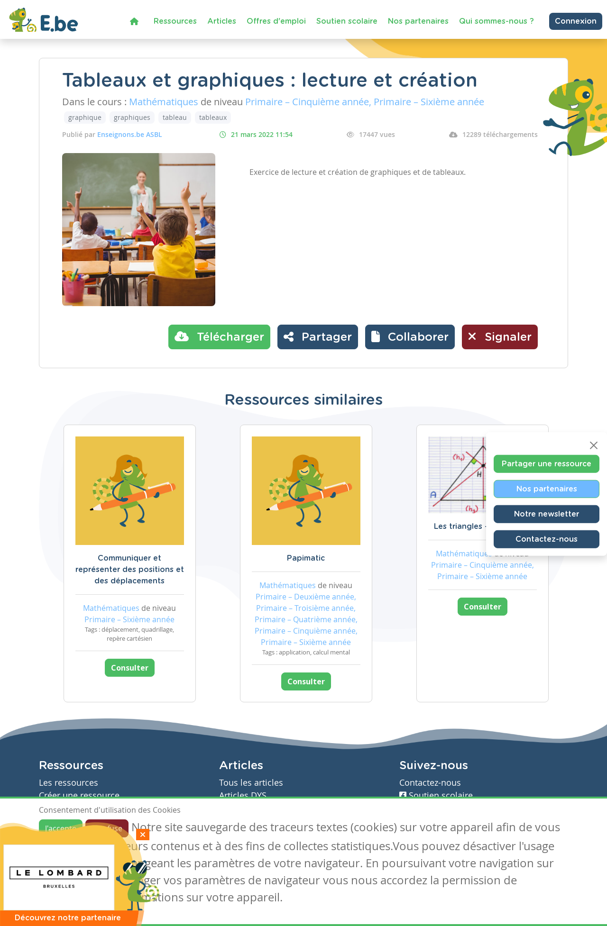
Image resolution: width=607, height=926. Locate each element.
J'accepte (60, 828)
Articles (221, 21)
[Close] (593, 445)
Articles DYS (243, 795)
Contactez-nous (546, 539)
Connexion (576, 21)
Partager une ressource (546, 464)
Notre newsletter (546, 514)
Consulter (129, 668)
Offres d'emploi (276, 21)
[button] (410, 337)
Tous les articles (251, 782)
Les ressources (68, 782)
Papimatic (306, 558)
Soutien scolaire (346, 21)
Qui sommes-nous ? (496, 21)
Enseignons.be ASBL (129, 134)
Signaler (500, 336)
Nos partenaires (418, 21)
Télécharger (219, 336)
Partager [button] (318, 336)
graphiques (132, 117)
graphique (84, 117)
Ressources (175, 21)
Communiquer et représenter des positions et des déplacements (129, 569)
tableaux (213, 117)
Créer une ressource (79, 795)
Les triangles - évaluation (482, 526)
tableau (175, 117)
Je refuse (107, 828)
